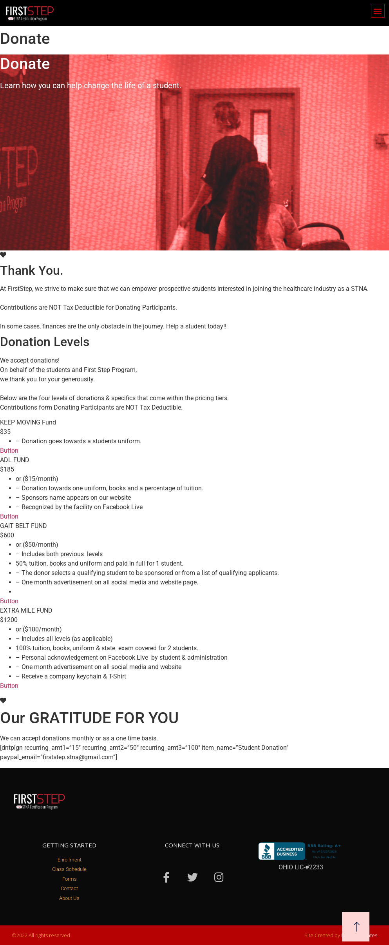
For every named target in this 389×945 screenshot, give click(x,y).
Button (9, 450)
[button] (378, 11)
